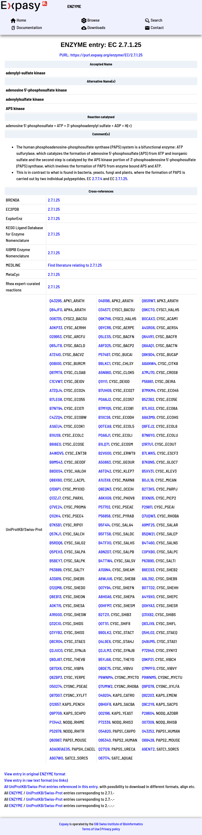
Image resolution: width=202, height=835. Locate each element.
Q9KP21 (148, 659)
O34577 (104, 309)
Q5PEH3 (55, 551)
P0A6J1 (104, 435)
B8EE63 (148, 569)
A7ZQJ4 (55, 390)
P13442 (55, 721)
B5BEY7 (55, 560)
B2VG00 (104, 452)
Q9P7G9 (55, 713)
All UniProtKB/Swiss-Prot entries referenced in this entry (51, 786)
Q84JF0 (55, 309)
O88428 (148, 739)
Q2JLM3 (104, 650)
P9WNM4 (105, 677)
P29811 (147, 506)
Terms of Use (91, 829)
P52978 (55, 730)
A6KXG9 (104, 497)
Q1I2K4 (54, 515)
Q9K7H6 (104, 318)
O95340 (104, 739)
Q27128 (104, 748)
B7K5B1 (55, 524)
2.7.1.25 (121, 178)
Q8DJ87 (55, 659)
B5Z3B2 (148, 399)
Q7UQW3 (148, 515)
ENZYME (74, 6)
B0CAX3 (148, 318)
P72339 (104, 721)
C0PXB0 (148, 551)
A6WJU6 (105, 578)
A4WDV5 (56, 452)
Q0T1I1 (103, 623)
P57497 (104, 354)
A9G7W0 (56, 757)
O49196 (104, 300)
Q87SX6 (55, 668)
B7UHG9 (104, 390)
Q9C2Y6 (148, 704)
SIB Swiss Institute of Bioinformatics (118, 824)
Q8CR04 (55, 641)
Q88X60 (55, 479)
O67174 (104, 757)
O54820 (104, 730)
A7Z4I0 (55, 354)
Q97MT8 (55, 372)
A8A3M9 (148, 417)
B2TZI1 (103, 614)
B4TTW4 (105, 560)
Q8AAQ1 (148, 345)
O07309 (148, 721)
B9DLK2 (104, 632)
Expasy (64, 824)
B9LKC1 (104, 363)
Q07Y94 (104, 587)
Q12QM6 (55, 587)
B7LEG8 (55, 399)
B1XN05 (148, 497)
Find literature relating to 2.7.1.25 (75, 264)
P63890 (148, 560)
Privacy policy (111, 829)
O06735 (55, 318)
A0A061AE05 (59, 748)
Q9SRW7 (148, 300)
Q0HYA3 (148, 605)
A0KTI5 (55, 605)
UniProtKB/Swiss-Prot (44, 792)
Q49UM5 (148, 641)
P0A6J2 (104, 399)
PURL (63, 54)
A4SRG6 (148, 327)
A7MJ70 (148, 372)
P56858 (104, 515)
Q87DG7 (55, 695)
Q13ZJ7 (55, 497)
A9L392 (148, 578)
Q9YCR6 (104, 327)
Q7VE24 (55, 506)
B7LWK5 (148, 452)
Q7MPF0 (148, 668)
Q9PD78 (148, 686)
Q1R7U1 (147, 444)
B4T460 (148, 542)
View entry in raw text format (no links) (36, 780)
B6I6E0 (55, 444)
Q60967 (55, 739)
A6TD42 (104, 470)
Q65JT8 (55, 345)
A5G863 (104, 461)
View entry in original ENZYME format (34, 773)
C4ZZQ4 (55, 417)
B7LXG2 (148, 408)
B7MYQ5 (104, 408)
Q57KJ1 (55, 533)
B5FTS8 (104, 533)
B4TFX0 (104, 542)
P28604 (148, 713)
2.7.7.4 (97, 178)
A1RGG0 (55, 614)
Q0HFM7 (104, 605)
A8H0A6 (104, 596)
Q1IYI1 (102, 381)
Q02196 (104, 713)
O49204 (104, 695)
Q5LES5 (104, 336)
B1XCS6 (104, 417)
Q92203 (148, 695)
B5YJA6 (104, 659)
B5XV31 (148, 470)
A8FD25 (104, 345)
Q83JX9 (148, 623)
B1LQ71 (103, 444)
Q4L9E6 (104, 641)
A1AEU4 (55, 426)
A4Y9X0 (148, 596)
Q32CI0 (55, 623)
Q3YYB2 (55, 632)
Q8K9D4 (148, 354)
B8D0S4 (55, 470)
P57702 (104, 506)
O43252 (148, 730)
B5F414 (104, 524)
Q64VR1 (148, 336)
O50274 (55, 686)
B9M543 (55, 461)
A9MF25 (148, 524)
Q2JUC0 (55, 650)
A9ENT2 (148, 748)
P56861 (147, 381)
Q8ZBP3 (55, 677)
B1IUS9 (54, 435)
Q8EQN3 (104, 488)
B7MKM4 (148, 390)
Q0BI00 (55, 363)
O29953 (55, 336)
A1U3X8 (104, 479)
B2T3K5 (148, 488)
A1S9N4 (104, 569)
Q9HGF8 (104, 704)
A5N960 (104, 372)
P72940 (148, 650)
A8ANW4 (149, 363)
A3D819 (55, 578)
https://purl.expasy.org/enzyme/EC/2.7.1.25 (106, 54)
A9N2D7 (104, 551)
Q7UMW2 (105, 686)
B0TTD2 (148, 587)
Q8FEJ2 (148, 426)
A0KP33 (55, 327)
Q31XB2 (148, 614)
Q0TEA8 (104, 426)
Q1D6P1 (55, 488)
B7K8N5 (148, 461)
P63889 (55, 569)
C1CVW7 (55, 381)
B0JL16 (148, 479)
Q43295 (55, 300)
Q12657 (54, 704)
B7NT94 (55, 408)
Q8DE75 (104, 668)
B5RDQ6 (55, 542)
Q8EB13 (55, 596)
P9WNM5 (149, 677)
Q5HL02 (148, 632)
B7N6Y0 (148, 435)
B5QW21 (148, 533)
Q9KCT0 (148, 309)
